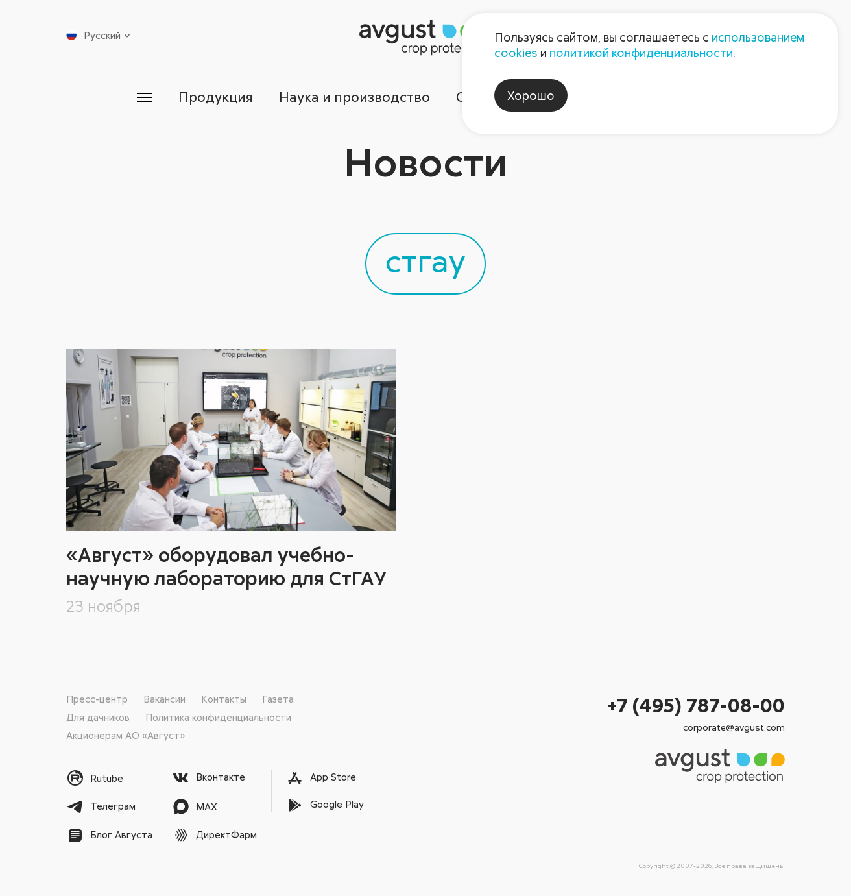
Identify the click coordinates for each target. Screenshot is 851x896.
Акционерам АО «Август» (125, 735)
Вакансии (164, 699)
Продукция (215, 96)
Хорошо (531, 95)
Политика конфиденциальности (218, 717)
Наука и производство (354, 96)
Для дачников (98, 717)
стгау (425, 260)
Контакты (223, 699)
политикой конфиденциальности (641, 52)
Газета (278, 699)
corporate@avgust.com (734, 727)
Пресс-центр (97, 699)
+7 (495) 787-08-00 (696, 705)
